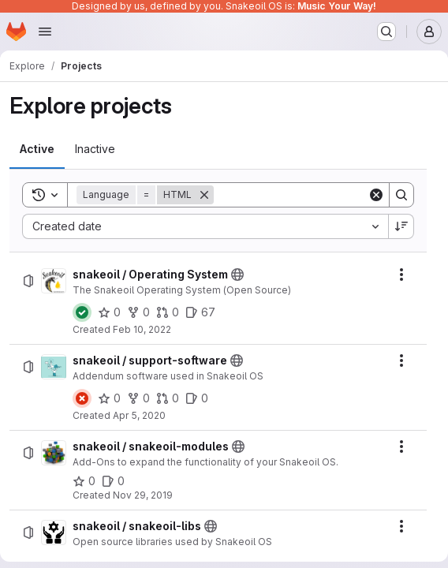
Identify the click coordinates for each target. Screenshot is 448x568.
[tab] (37, 149)
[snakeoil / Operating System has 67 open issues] (200, 312)
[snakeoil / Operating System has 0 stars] (109, 312)
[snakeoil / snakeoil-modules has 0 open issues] (113, 481)
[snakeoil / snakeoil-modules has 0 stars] (84, 481)
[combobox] (205, 226)
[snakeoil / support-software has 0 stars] (109, 398)
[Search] (311, 194)
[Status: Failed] (82, 398)
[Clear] (376, 194)
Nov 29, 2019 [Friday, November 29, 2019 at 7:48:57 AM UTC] (143, 495)
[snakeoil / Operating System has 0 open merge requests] (167, 312)
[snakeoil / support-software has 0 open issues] (196, 398)
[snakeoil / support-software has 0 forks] (138, 398)
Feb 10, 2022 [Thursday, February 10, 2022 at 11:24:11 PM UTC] (142, 329)
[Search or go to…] (386, 31)
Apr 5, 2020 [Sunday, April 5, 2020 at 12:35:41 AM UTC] (139, 415)
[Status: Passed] (82, 312)
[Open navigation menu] (45, 31)
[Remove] (204, 194)
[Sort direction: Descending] (401, 226)
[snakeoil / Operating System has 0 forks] (138, 312)
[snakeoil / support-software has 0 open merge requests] (167, 398)
